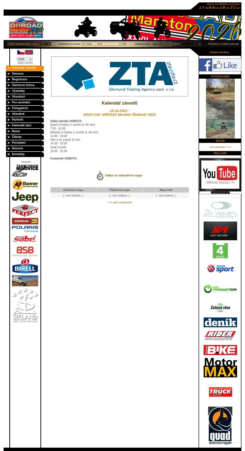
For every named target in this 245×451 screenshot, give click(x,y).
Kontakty (18, 154)
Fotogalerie (20, 108)
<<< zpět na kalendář (120, 202)
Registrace (19, 79)
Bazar (16, 131)
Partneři (17, 119)
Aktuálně (18, 114)
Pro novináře (21, 102)
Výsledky (18, 91)
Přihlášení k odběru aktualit (223, 43)
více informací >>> (220, 147)
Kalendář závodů (24, 68)
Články (17, 137)
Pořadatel (19, 142)
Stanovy (17, 73)
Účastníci (18, 96)
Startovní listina (23, 85)
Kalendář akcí (21, 125)
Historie (17, 148)
